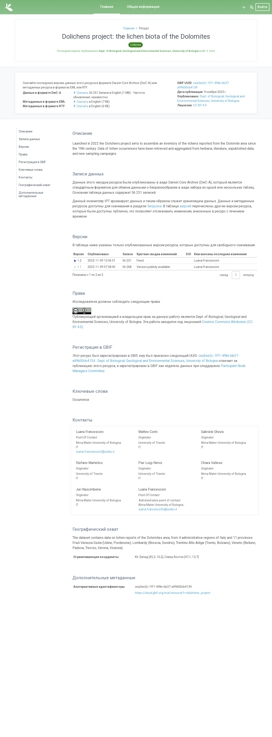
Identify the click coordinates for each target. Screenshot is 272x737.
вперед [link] (249, 275)
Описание (26, 131)
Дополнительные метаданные (31, 194)
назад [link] (224, 275)
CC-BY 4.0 (200, 105)
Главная (106, 7)
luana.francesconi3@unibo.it (95, 451)
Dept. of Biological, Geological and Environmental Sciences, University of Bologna (157, 361)
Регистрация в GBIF (32, 162)
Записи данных (29, 139)
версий (185, 206)
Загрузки (154, 206)
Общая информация (143, 7)
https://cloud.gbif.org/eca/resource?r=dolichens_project (172, 593)
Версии (24, 146)
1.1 (79, 267)
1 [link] (236, 275)
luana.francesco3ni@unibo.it (158, 509)
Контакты (25, 177)
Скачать (81, 92)
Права (23, 154)
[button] (251, 7)
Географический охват (35, 185)
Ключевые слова (30, 169)
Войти (262, 7)
